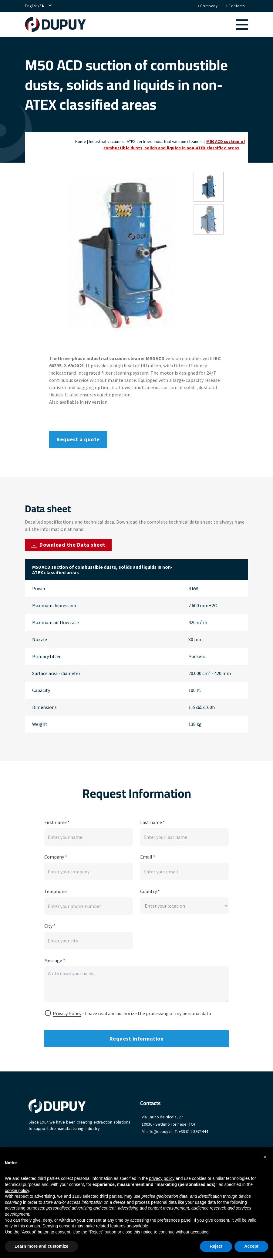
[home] (58, 24)
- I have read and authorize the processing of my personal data (132, 1013)
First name (57, 822)
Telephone (55, 891)
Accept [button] (251, 1246)
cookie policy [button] (17, 1190)
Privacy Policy (67, 1013)
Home (80, 141)
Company (207, 6)
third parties (111, 1196)
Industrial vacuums (106, 141)
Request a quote (78, 439)
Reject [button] (216, 1246)
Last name (152, 822)
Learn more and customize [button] (41, 1246)
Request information (137, 1038)
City (50, 926)
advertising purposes (24, 1208)
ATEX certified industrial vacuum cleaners (165, 141)
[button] (170, 24)
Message (54, 960)
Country (150, 891)
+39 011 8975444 (193, 1131)
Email (147, 857)
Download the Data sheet (68, 544)
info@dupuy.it (159, 1131)
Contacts (234, 6)
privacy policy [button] (161, 1178)
